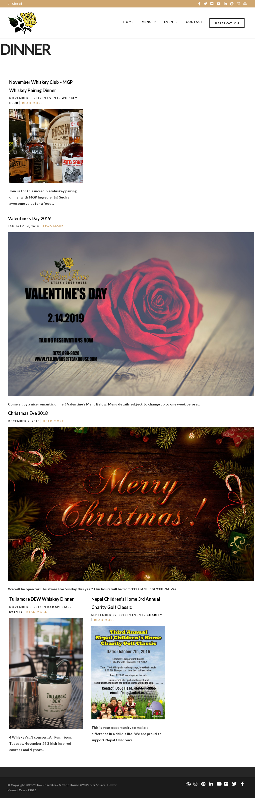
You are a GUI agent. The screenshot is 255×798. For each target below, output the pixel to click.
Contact (194, 22)
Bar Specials (59, 606)
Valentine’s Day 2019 (29, 218)
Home (128, 22)
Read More (32, 102)
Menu (147, 22)
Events (171, 22)
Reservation (227, 23)
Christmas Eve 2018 (28, 413)
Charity (154, 614)
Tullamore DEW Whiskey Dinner (41, 599)
